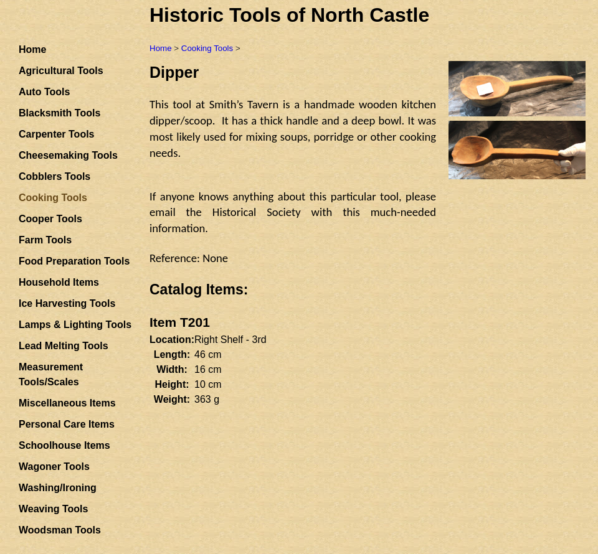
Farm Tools (45, 240)
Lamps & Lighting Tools (75, 324)
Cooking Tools (207, 48)
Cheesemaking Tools (68, 155)
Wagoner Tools (54, 466)
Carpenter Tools (57, 134)
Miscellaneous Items (67, 403)
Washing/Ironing (58, 487)
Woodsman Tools (60, 530)
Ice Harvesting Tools (67, 303)
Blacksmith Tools (59, 113)
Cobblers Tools (54, 176)
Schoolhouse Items (64, 445)
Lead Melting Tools (63, 345)
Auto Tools (44, 92)
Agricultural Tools (61, 70)
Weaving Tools (53, 509)
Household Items (59, 282)
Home (32, 49)
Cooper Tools (50, 219)
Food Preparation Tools (74, 261)
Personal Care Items (67, 424)
